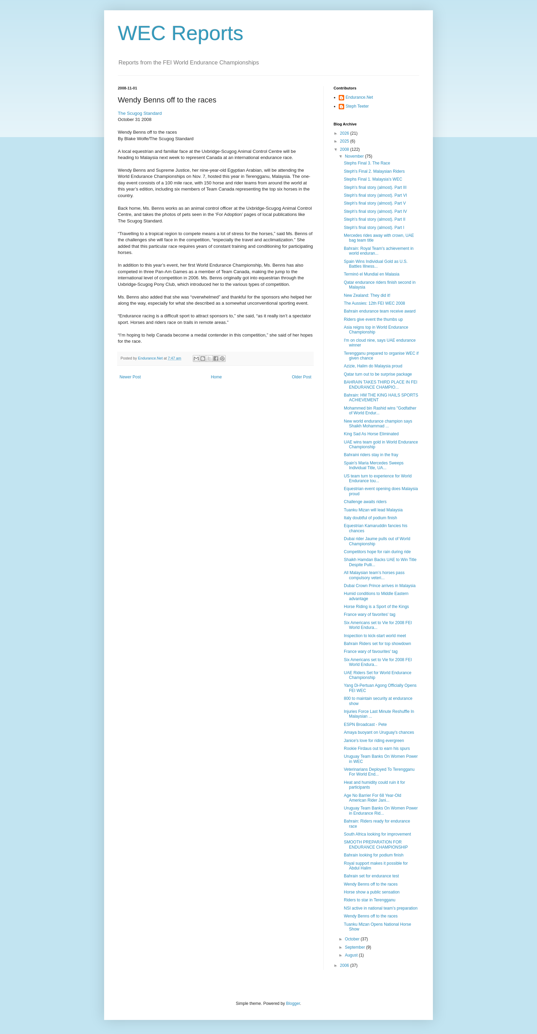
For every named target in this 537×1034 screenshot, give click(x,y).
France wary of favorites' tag (369, 614)
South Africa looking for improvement (377, 834)
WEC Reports (180, 33)
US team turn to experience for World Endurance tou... (378, 478)
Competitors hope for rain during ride (377, 551)
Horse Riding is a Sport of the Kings (376, 606)
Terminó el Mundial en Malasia (371, 274)
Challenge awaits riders (365, 501)
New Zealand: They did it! (367, 295)
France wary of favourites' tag (371, 651)
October (353, 939)
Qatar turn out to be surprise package (378, 374)
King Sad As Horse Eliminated (371, 433)
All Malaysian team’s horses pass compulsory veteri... (374, 575)
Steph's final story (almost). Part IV (375, 211)
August (352, 955)
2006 (345, 965)
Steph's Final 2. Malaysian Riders (374, 171)
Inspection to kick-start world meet (375, 635)
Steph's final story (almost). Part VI (375, 195)
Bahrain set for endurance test (371, 876)
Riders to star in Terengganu (370, 900)
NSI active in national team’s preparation (380, 908)
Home (216, 377)
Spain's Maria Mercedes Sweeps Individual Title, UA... (373, 465)
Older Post (301, 377)
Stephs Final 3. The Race (367, 163)
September (355, 947)
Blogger (293, 1003)
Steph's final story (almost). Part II (374, 219)
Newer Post (130, 377)
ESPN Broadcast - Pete (365, 724)
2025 (345, 141)
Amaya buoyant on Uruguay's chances (379, 732)
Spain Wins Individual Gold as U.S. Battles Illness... (376, 264)
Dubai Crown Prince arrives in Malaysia (379, 585)
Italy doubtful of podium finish (370, 517)
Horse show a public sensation (372, 892)
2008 (345, 149)
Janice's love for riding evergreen (374, 740)
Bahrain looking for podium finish (373, 855)
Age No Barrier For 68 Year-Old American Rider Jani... (372, 798)
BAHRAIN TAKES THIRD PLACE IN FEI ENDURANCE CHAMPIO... (380, 384)
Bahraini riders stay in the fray (371, 454)
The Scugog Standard (140, 113)
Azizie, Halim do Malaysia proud (373, 366)
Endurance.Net (359, 97)
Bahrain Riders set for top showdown (377, 643)
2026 (345, 133)
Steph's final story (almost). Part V (375, 203)
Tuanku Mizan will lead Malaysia (373, 510)
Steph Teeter (357, 106)
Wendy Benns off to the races (371, 884)
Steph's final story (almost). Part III (375, 187)
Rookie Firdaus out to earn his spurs (377, 748)
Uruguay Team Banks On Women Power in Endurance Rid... (381, 810)
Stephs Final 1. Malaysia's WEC (373, 179)
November (355, 156)
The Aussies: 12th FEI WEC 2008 (374, 303)
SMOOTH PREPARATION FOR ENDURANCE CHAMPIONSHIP (376, 844)
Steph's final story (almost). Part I (374, 227)
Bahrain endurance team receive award (379, 311)
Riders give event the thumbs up (373, 319)
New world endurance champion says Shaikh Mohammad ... (378, 423)
